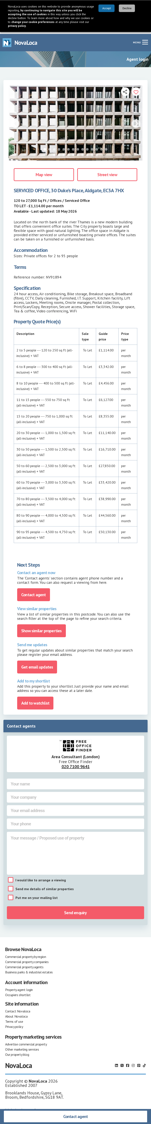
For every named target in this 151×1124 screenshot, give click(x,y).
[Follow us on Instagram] (133, 1063)
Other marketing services (22, 1047)
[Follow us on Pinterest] (138, 1063)
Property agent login (19, 988)
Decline (126, 8)
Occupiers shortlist (17, 993)
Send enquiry (75, 911)
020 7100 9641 (76, 764)
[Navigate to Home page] (20, 41)
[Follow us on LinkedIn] (116, 1063)
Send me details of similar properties (44, 887)
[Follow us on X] (122, 1063)
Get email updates (37, 665)
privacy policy (17, 26)
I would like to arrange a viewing (40, 878)
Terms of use (14, 1019)
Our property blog (17, 1052)
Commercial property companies (26, 960)
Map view (44, 172)
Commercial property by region (25, 955)
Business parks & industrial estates (29, 970)
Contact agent (75, 1116)
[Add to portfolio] (136, 89)
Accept (106, 8)
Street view (107, 172)
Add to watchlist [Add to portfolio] (35, 701)
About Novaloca (16, 1014)
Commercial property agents (24, 965)
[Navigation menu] (145, 40)
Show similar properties (41, 629)
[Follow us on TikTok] (144, 1063)
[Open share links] (125, 89)
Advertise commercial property (26, 1042)
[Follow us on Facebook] (127, 1063)
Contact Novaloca (17, 1009)
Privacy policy (14, 1025)
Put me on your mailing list (36, 896)
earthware (36, 1108)
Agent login (137, 57)
